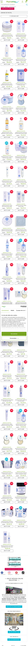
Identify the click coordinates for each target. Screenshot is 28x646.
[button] (22, 2)
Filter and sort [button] (14, 16)
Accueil (2, 6)
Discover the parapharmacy (14, 606)
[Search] (13, 4)
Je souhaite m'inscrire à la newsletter (14, 569)
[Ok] (27, 4)
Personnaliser (14, 338)
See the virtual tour (14, 632)
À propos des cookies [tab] (21, 310)
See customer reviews (14, 639)
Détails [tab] (12, 310)
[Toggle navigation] (1, 1)
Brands (6, 6)
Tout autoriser (14, 333)
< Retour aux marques (7, 8)
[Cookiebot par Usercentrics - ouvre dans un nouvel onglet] (20, 307)
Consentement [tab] (5, 310)
